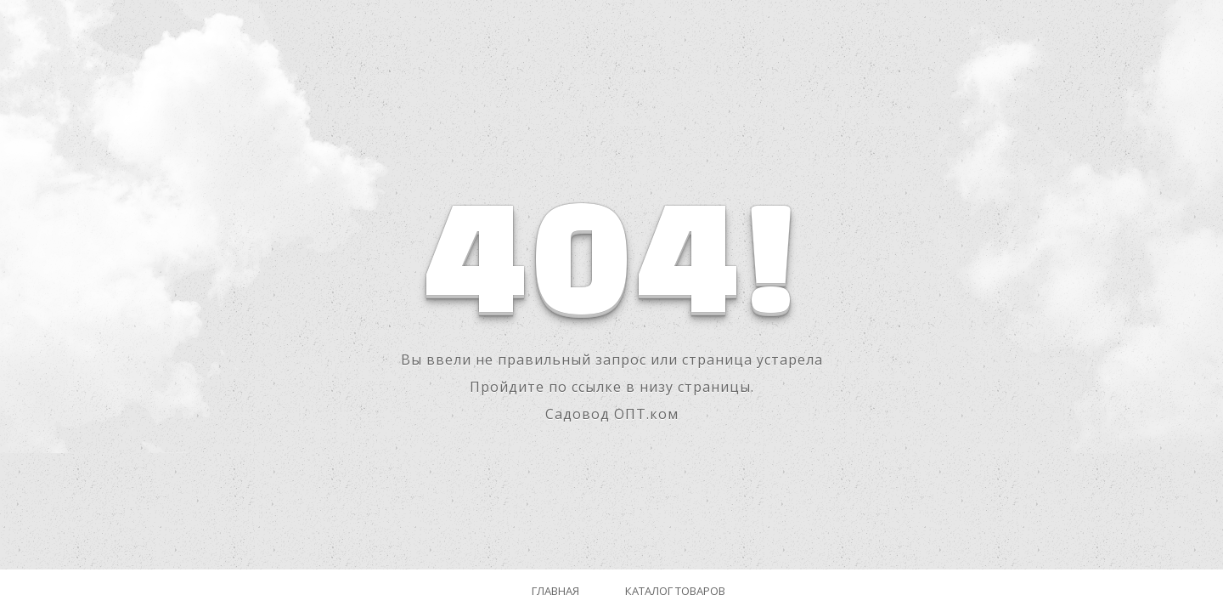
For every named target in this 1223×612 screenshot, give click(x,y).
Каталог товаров (675, 590)
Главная (555, 590)
